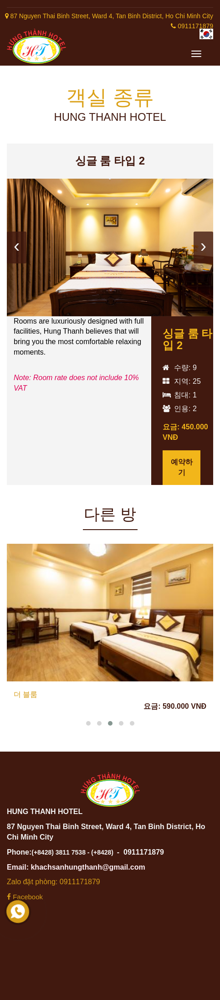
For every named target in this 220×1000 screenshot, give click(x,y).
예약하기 (182, 467)
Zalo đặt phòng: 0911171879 (53, 882)
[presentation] (16, 247)
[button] (88, 723)
